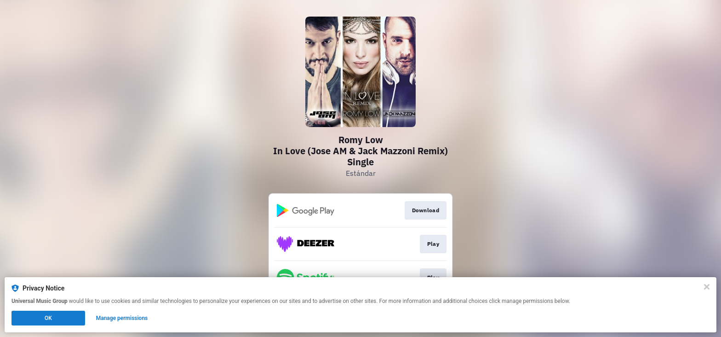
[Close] (706, 286)
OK (48, 318)
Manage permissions (122, 318)
